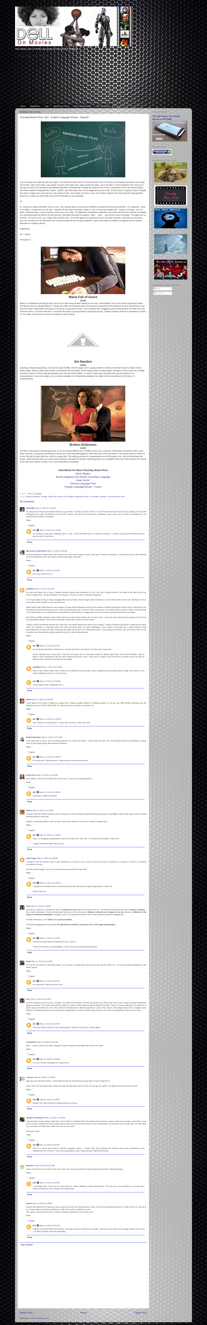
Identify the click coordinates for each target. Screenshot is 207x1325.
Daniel (29, 699)
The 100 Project (103, 106)
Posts (157, 289)
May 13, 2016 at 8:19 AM (49, 1024)
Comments (159, 293)
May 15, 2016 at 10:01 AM (47, 1042)
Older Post (140, 1312)
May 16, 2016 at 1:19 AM (49, 1099)
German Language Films (83, 483)
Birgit (28, 961)
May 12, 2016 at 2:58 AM (57, 551)
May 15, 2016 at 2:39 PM (50, 1059)
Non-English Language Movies (76, 497)
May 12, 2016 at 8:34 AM (45, 589)
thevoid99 (30, 508)
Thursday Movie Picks (93, 182)
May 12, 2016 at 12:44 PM (50, 883)
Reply (28, 520)
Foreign (44, 497)
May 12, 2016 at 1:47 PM (50, 938)
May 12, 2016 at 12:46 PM (50, 681)
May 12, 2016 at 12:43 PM (50, 835)
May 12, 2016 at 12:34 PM (50, 719)
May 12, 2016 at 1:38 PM (41, 906)
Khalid (29, 1203)
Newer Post (26, 1312)
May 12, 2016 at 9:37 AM (49, 646)
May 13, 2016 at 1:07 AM (41, 999)
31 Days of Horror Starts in (28, 56)
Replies (32, 526)
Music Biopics (83, 473)
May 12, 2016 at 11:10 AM (43, 810)
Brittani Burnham (33, 737)
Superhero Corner (61, 106)
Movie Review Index (82, 106)
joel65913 (30, 589)
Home (22, 106)
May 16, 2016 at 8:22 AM (49, 1145)
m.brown (30, 1077)
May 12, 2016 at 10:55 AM (47, 775)
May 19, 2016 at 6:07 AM (45, 1166)
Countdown (43, 56)
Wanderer (30, 1166)
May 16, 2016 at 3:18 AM (55, 1118)
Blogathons (35, 106)
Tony (28, 906)
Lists (46, 106)
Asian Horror (83, 480)
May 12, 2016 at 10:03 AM (42, 699)
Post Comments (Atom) (40, 1318)
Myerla (29, 810)
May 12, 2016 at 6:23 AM (49, 570)
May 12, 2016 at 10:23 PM (42, 961)
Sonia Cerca (31, 775)
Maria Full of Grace (55, 497)
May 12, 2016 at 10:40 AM (51, 667)
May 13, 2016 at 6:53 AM (49, 981)
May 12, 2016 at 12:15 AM (45, 508)
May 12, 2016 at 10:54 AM (51, 737)
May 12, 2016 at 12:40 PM (50, 792)
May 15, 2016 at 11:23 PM (44, 1077)
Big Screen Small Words (36, 551)
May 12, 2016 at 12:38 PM (50, 757)
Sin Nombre (94, 497)
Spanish (103, 497)
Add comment (27, 1245)
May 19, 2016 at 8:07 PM (50, 1226)
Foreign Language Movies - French (83, 487)
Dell (34, 530)
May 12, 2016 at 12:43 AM (50, 530)
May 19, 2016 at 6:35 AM (49, 1183)
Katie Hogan (31, 858)
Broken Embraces (33, 497)
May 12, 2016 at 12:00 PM (47, 858)
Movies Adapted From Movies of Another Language (83, 477)
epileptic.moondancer (35, 1118)
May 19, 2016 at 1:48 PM (42, 1203)
